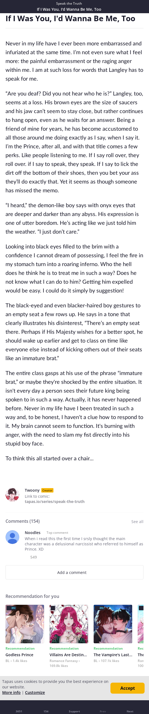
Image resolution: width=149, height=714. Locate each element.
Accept (127, 688)
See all (137, 521)
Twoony (32, 490)
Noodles (32, 532)
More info (11, 692)
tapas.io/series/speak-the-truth (55, 501)
